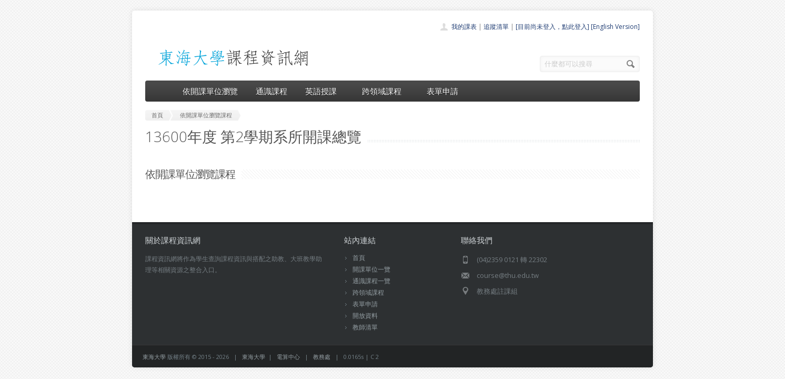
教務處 (321, 357)
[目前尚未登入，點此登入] (552, 26)
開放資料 (365, 315)
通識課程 (271, 91)
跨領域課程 (385, 91)
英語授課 (324, 91)
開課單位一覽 (371, 269)
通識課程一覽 (371, 280)
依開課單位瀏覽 (210, 91)
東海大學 (154, 357)
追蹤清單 (496, 26)
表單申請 (442, 91)
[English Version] (615, 26)
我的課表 (464, 26)
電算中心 (288, 357)
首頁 (359, 257)
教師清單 (365, 327)
